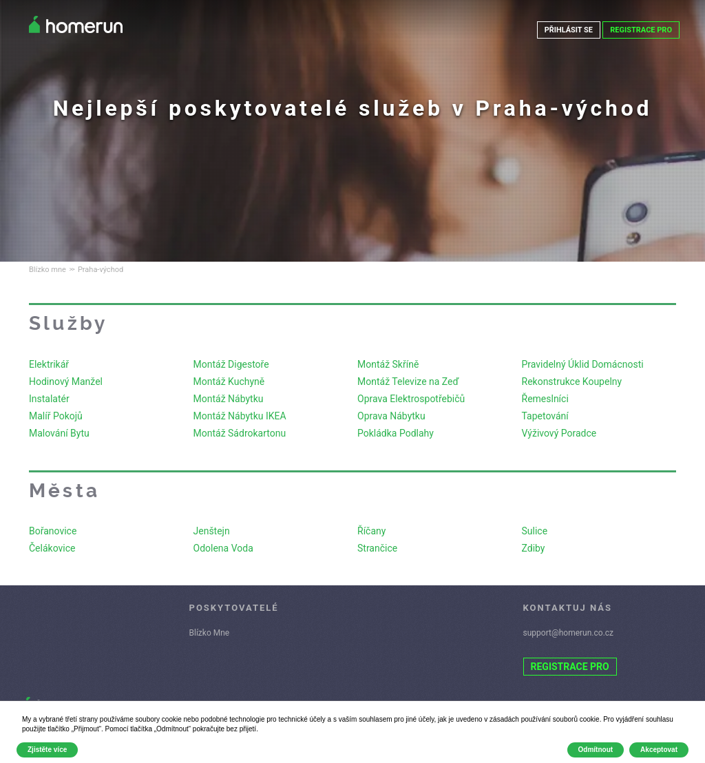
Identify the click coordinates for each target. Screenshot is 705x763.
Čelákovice (52, 548)
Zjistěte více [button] (47, 749)
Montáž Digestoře (231, 364)
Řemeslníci (545, 398)
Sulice (535, 530)
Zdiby (533, 548)
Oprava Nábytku (391, 415)
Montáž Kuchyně (229, 381)
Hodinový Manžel (66, 381)
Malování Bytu (59, 433)
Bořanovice (52, 530)
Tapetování (545, 415)
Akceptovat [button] (658, 749)
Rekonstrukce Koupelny (572, 381)
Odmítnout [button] (595, 749)
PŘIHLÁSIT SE (568, 29)
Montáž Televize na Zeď (408, 381)
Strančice (377, 548)
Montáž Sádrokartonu (239, 433)
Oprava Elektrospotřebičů (411, 398)
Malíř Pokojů (56, 415)
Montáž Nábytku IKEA (239, 415)
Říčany (371, 530)
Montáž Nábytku (228, 398)
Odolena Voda (223, 548)
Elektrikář (49, 364)
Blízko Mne (209, 633)
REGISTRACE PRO (641, 29)
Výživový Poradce (559, 433)
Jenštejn (211, 530)
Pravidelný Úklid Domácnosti (583, 364)
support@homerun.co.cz (568, 633)
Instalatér (49, 398)
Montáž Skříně (388, 364)
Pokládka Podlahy (395, 433)
